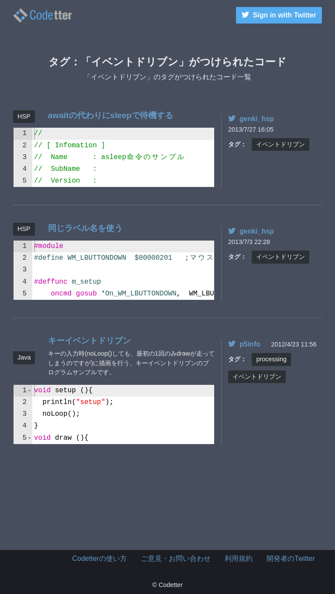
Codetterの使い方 (99, 558)
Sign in (279, 15)
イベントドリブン (280, 144)
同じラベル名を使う (85, 228)
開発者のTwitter (291, 558)
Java (24, 357)
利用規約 (239, 558)
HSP (24, 116)
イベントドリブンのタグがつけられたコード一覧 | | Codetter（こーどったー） (42, 15)
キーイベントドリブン (89, 340)
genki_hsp (251, 118)
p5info (244, 344)
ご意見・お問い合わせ (176, 558)
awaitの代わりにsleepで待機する (110, 115)
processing (271, 359)
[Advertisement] (167, 506)
